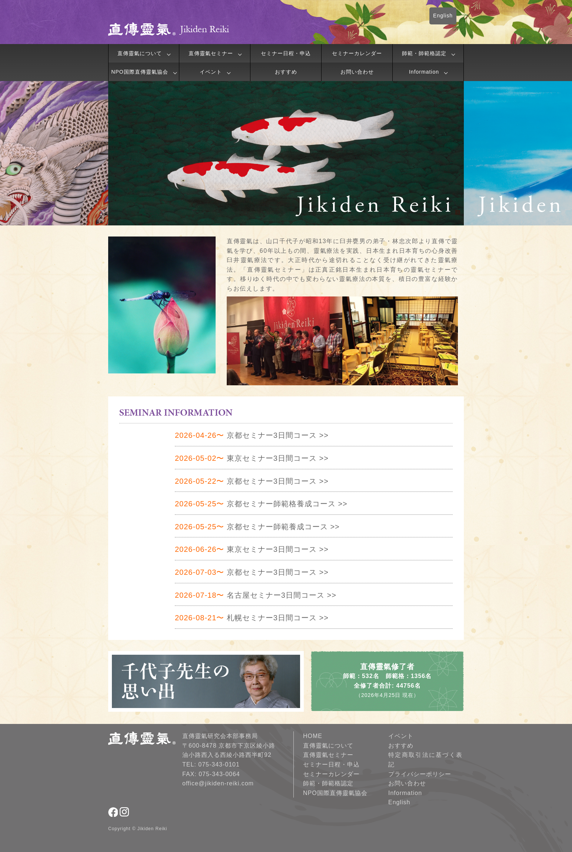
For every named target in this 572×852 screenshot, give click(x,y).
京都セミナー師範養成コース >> (257, 527)
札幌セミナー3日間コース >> (252, 618)
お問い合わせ (357, 72)
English (443, 16)
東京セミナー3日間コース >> (252, 458)
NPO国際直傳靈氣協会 (139, 72)
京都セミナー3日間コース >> (252, 435)
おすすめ (286, 72)
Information (424, 72)
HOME (312, 736)
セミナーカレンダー (357, 53)
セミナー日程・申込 (286, 53)
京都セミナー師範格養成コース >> (261, 504)
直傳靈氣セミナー (211, 53)
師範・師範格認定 (424, 53)
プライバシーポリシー (419, 774)
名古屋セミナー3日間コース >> (255, 595)
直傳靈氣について (139, 53)
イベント (211, 72)
